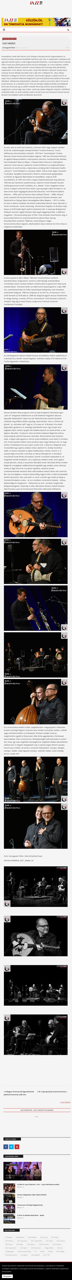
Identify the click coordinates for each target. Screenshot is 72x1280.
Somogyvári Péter (8, 48)
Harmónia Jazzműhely (24, 1252)
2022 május (19, 1245)
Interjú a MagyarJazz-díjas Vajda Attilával (31, 1195)
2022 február (60, 1241)
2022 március (31, 1245)
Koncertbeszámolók (9, 39)
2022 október (57, 1245)
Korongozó (24, 1255)
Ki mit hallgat (60, 1252)
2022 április (23, 1248)
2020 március (20, 1238)
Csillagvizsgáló (7, 1195)
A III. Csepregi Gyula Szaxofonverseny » (52, 1092)
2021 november (22, 1241)
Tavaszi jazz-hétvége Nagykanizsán (30, 1206)
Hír (35, 1252)
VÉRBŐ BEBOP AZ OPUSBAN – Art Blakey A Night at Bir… (28, 1176)
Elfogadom (7, 1276)
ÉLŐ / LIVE (46, 1255)
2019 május (8, 1238)
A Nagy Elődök (49, 1248)
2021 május (54, 1238)
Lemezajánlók (35, 1255)
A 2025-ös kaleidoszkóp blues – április (30, 1216)
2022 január (9, 1245)
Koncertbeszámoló (11, 1255)
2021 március (9, 1241)
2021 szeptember (36, 1241)
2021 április (49, 1241)
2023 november (36, 1248)
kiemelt (50, 1252)
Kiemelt (5, 1184)
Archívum (60, 1248)
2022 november (44, 1245)
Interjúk (42, 1252)
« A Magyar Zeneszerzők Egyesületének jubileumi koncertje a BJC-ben (19, 1093)
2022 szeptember (11, 1248)
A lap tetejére (65, 1103)
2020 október (32, 1238)
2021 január (44, 1238)
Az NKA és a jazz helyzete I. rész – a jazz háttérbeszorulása (38, 1185)
